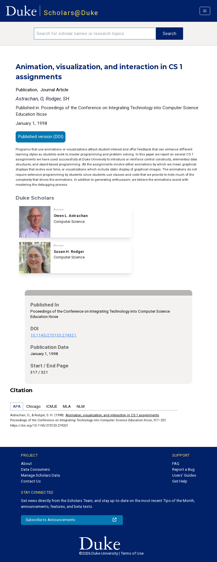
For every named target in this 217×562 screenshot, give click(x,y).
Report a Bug (183, 469)
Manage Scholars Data (40, 475)
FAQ (175, 463)
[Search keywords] (95, 33)
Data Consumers (35, 469)
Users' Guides (184, 475)
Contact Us (31, 481)
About (26, 463)
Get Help (179, 481)
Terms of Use (132, 553)
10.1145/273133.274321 (53, 335)
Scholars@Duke (71, 13)
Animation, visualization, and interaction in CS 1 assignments (112, 415)
